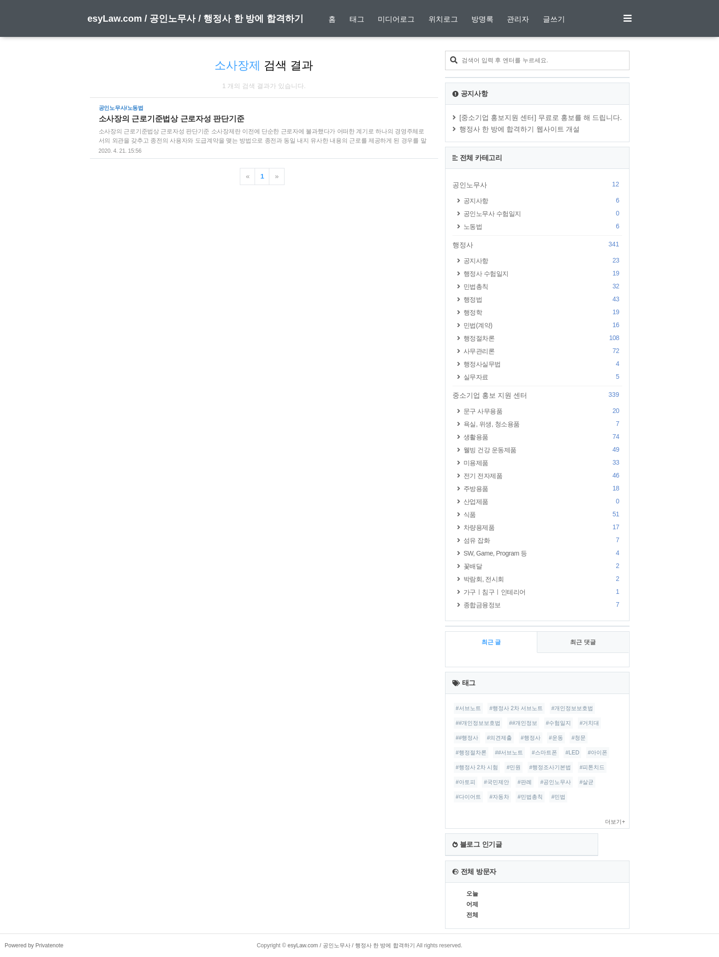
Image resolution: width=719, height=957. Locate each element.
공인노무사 (537, 184)
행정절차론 (542, 338)
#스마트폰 (544, 752)
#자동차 (499, 797)
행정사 (537, 244)
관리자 (518, 19)
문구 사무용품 (542, 411)
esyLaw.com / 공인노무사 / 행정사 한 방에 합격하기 (195, 18)
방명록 (482, 19)
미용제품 (542, 463)
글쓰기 (554, 19)
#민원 (513, 767)
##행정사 (467, 738)
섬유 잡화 (542, 540)
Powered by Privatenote (34, 945)
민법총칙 (542, 286)
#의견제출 (499, 738)
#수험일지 (558, 723)
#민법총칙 (530, 797)
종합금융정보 (542, 605)
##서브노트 (509, 752)
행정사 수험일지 (542, 273)
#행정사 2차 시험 (477, 767)
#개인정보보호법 (573, 708)
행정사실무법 (542, 364)
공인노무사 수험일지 (542, 213)
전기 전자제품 (542, 475)
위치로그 (443, 19)
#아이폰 (598, 752)
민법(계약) (542, 325)
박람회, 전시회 (542, 579)
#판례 (524, 782)
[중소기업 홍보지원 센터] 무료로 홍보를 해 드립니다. (540, 117)
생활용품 (542, 437)
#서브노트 (468, 708)
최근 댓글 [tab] (583, 642)
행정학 (542, 312)
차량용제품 (542, 527)
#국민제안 (496, 782)
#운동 (556, 738)
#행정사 (531, 738)
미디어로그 (396, 19)
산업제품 (542, 501)
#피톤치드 (592, 767)
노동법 (542, 226)
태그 (357, 19)
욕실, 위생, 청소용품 (542, 424)
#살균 (587, 782)
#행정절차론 (471, 752)
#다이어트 (468, 797)
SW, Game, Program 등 (542, 553)
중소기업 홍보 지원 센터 (537, 395)
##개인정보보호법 (478, 723)
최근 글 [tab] (491, 642)
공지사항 (542, 200)
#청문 (578, 738)
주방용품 (542, 488)
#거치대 (590, 723)
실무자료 (542, 377)
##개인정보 (523, 723)
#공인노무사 (555, 782)
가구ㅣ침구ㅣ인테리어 (542, 592)
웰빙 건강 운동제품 (542, 450)
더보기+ (615, 822)
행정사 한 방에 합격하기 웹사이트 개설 (519, 129)
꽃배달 (542, 566)
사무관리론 (542, 351)
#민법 (558, 797)
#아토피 (465, 782)
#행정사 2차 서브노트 (516, 708)
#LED (572, 752)
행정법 (542, 299)
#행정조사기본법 (550, 767)
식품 (542, 514)
